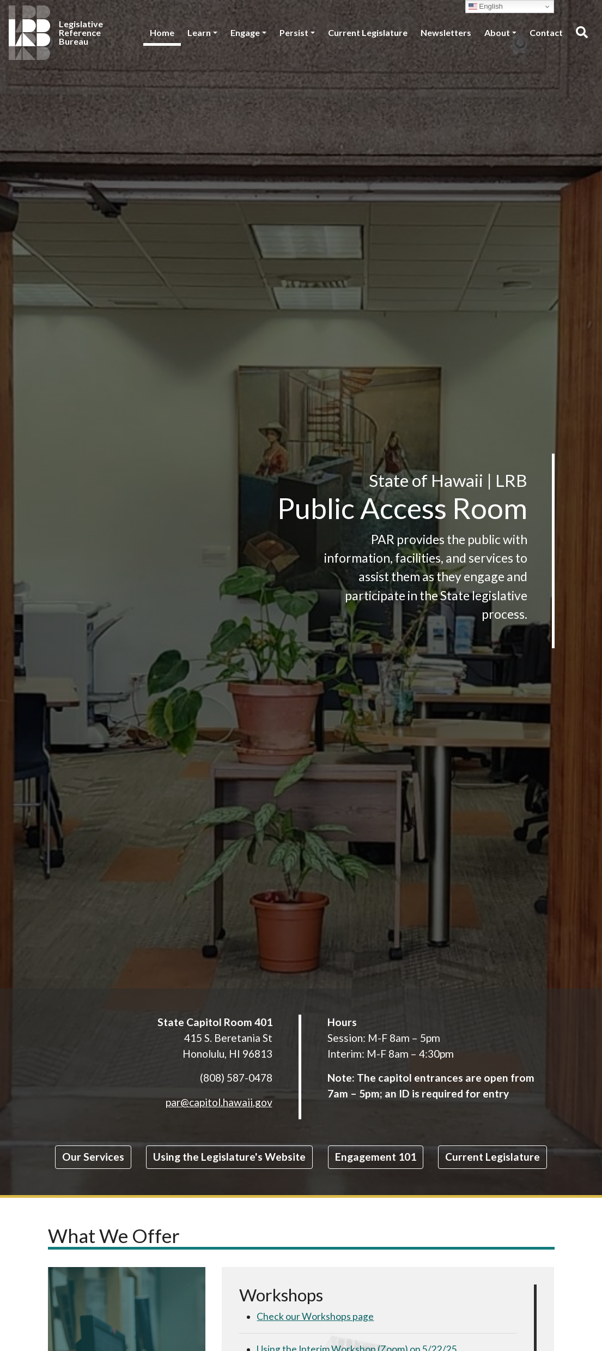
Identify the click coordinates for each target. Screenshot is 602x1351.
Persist (293, 32)
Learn (199, 32)
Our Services (93, 1156)
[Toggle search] (581, 33)
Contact (546, 32)
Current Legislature (368, 32)
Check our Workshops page (315, 1316)
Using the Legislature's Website (229, 1156)
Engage (245, 32)
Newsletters (446, 32)
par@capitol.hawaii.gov (219, 1102)
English (486, 6)
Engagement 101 (375, 1156)
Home (162, 32)
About (497, 32)
